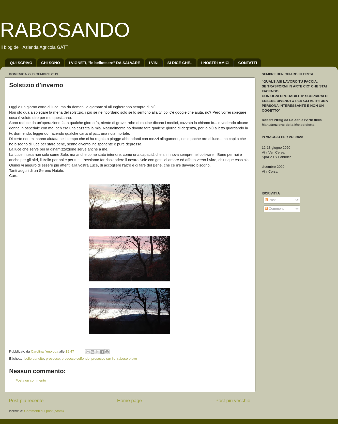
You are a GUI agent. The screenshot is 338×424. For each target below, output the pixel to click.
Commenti (274, 208)
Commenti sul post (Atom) (44, 411)
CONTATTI (247, 62)
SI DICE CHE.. (179, 62)
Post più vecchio (232, 400)
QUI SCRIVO (21, 62)
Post (270, 200)
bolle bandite (34, 358)
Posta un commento (31, 380)
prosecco (53, 358)
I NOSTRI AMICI (215, 62)
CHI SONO (50, 62)
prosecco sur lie (103, 358)
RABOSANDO (65, 30)
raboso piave (127, 358)
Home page (129, 400)
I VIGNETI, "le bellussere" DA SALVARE (104, 62)
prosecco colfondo (75, 358)
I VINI (154, 62)
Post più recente (26, 400)
